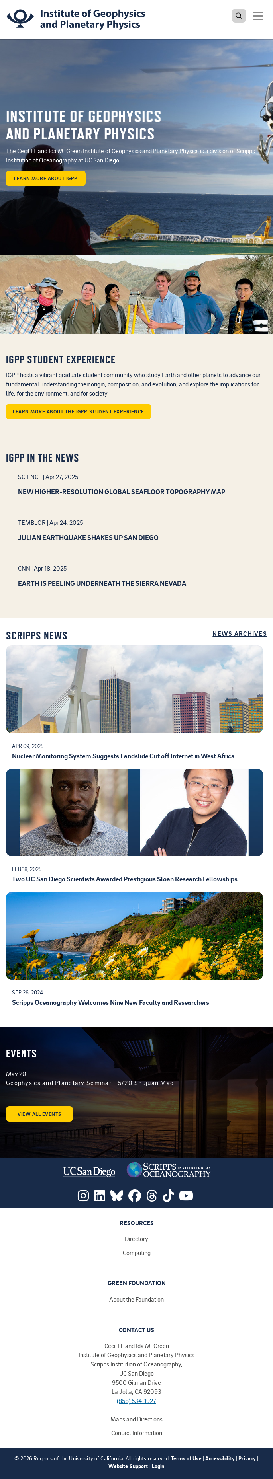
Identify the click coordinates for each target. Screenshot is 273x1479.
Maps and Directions (136, 1419)
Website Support (128, 1466)
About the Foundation (136, 1299)
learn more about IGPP (46, 178)
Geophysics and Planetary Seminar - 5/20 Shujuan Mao (90, 1083)
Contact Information (136, 1433)
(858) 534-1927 (136, 1401)
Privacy (247, 1458)
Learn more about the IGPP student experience (78, 411)
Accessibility (220, 1458)
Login (158, 1466)
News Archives (239, 633)
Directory (136, 1239)
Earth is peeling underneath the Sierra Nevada (102, 583)
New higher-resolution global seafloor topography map (121, 491)
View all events (39, 1114)
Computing (137, 1253)
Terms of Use (186, 1458)
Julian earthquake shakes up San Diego (88, 537)
